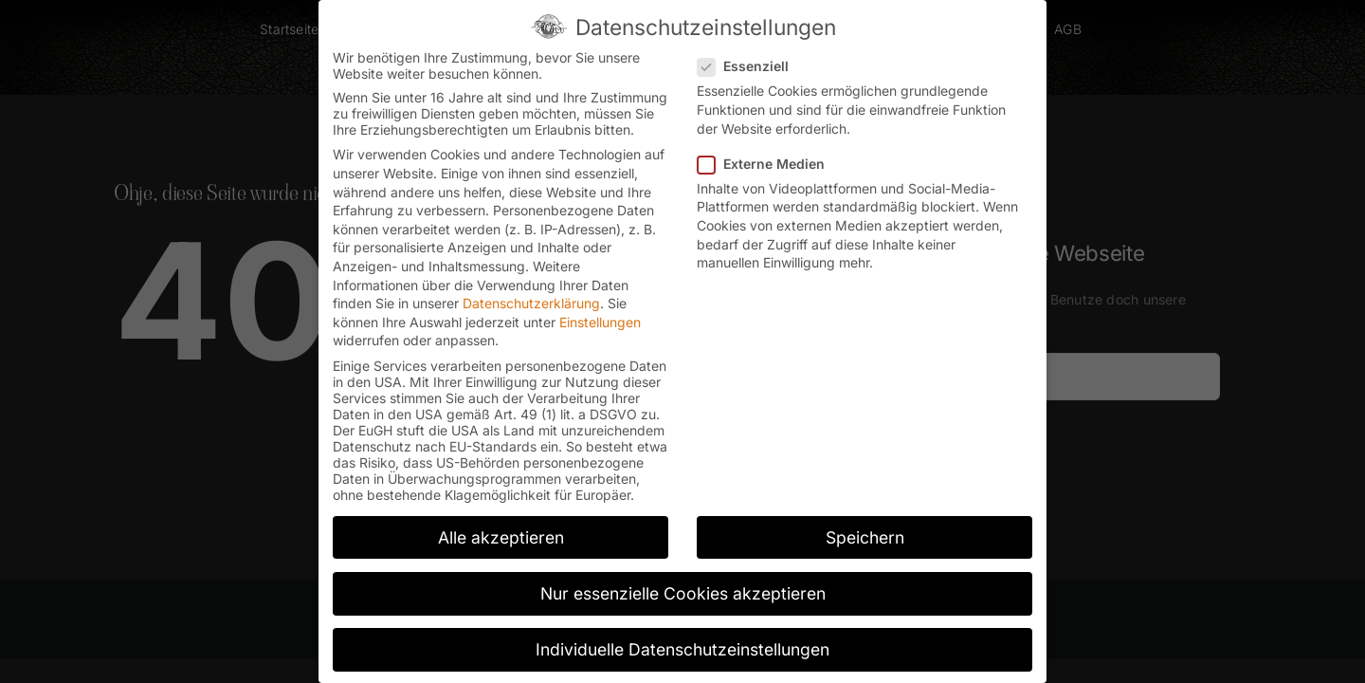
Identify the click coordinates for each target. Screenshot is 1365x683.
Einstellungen (600, 316)
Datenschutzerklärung (531, 298)
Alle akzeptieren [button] (501, 532)
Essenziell (751, 61)
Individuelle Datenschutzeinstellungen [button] (682, 644)
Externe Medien (769, 158)
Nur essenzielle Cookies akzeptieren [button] (683, 588)
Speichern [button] (865, 532)
